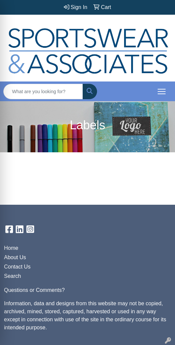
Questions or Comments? (34, 290)
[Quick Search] (43, 91)
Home (11, 248)
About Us (15, 257)
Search (12, 276)
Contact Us (17, 267)
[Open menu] (161, 91)
